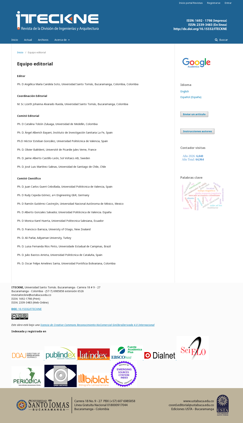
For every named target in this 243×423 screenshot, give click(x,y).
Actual (28, 40)
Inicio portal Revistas (191, 3)
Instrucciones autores (197, 131)
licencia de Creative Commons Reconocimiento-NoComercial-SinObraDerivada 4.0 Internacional (97, 325)
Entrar (228, 3)
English (184, 91)
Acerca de (60, 40)
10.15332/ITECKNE (26, 309)
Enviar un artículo (194, 114)
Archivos (43, 40)
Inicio (14, 40)
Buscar (223, 40)
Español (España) (190, 97)
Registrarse (213, 3)
